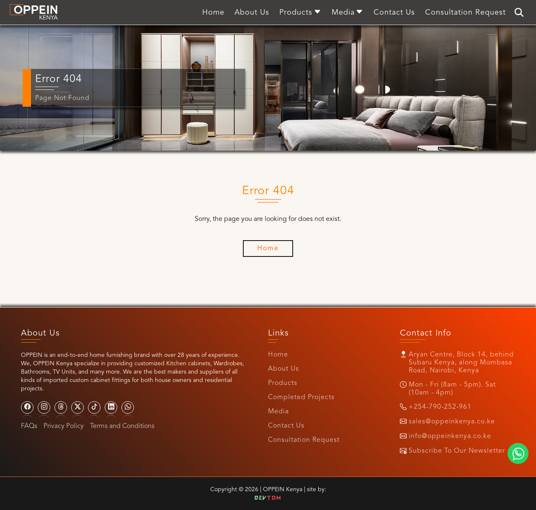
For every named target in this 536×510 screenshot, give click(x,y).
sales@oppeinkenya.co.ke (452, 421)
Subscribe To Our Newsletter (457, 451)
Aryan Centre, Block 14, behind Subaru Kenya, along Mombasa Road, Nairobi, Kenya (461, 362)
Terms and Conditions (122, 426)
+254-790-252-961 (440, 407)
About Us (283, 369)
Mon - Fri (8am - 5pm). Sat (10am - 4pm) (452, 389)
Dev (268, 498)
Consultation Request (304, 440)
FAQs (29, 426)
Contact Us (286, 426)
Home (278, 354)
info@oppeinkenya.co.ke (450, 436)
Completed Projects (301, 397)
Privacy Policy (64, 426)
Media (278, 411)
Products (282, 383)
